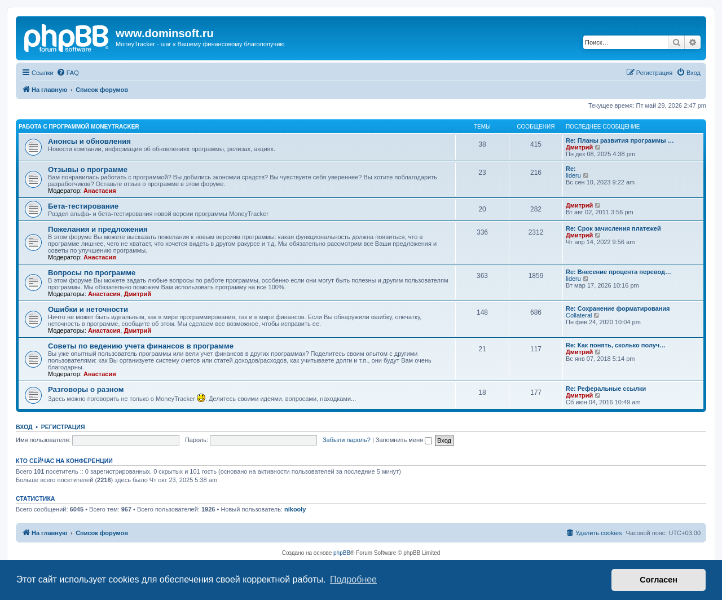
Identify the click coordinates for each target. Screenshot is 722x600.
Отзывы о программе (87, 169)
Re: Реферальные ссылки (606, 388)
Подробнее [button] (353, 579)
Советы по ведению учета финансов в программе (141, 346)
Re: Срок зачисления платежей (613, 228)
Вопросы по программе (91, 272)
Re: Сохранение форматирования (618, 308)
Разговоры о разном (86, 389)
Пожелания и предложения (98, 229)
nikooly (295, 509)
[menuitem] (67, 73)
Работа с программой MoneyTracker (79, 126)
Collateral (579, 315)
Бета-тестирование (83, 206)
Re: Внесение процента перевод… (618, 271)
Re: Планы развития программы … (620, 140)
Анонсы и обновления (89, 141)
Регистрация (63, 426)
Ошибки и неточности (88, 309)
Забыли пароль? (347, 439)
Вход (24, 426)
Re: (571, 168)
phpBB (341, 553)
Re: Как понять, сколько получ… (616, 345)
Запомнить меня (404, 439)
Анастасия (99, 190)
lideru (573, 175)
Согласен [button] (658, 579)
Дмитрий (579, 147)
